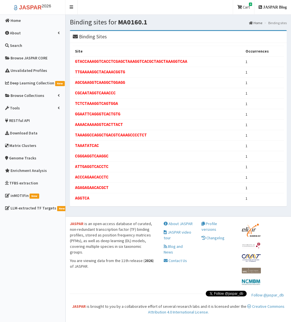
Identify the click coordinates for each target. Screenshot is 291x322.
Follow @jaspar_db (267, 295)
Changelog (213, 237)
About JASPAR (178, 223)
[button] (71, 7)
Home (255, 23)
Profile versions (209, 226)
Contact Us (175, 260)
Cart (244, 6)
